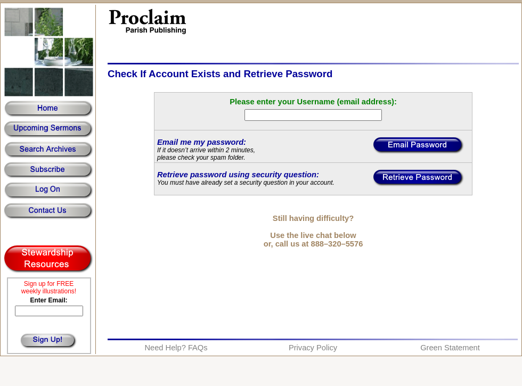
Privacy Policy (313, 347)
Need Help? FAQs (175, 347)
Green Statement (450, 347)
